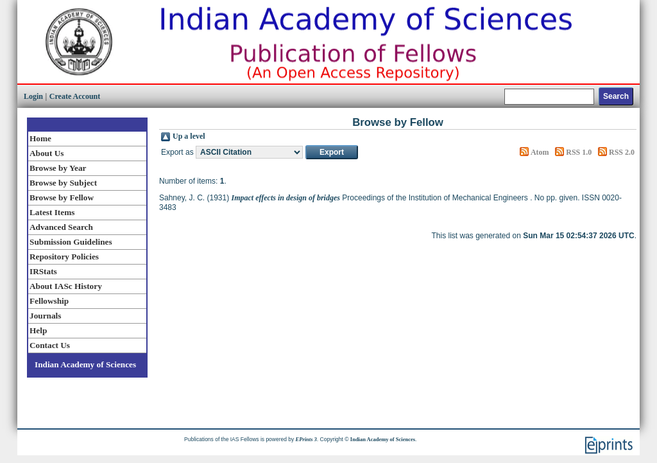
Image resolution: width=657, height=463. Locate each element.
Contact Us (50, 345)
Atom (540, 152)
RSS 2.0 (622, 152)
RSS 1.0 (579, 152)
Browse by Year (58, 168)
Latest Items (52, 212)
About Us (47, 153)
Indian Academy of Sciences (85, 364)
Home (40, 138)
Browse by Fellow (62, 197)
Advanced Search (61, 227)
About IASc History (66, 286)
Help (38, 330)
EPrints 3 (306, 439)
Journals (45, 315)
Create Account (74, 96)
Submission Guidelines (71, 242)
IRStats (43, 271)
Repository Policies (64, 256)
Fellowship (49, 301)
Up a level (189, 136)
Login (33, 96)
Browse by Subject (63, 183)
